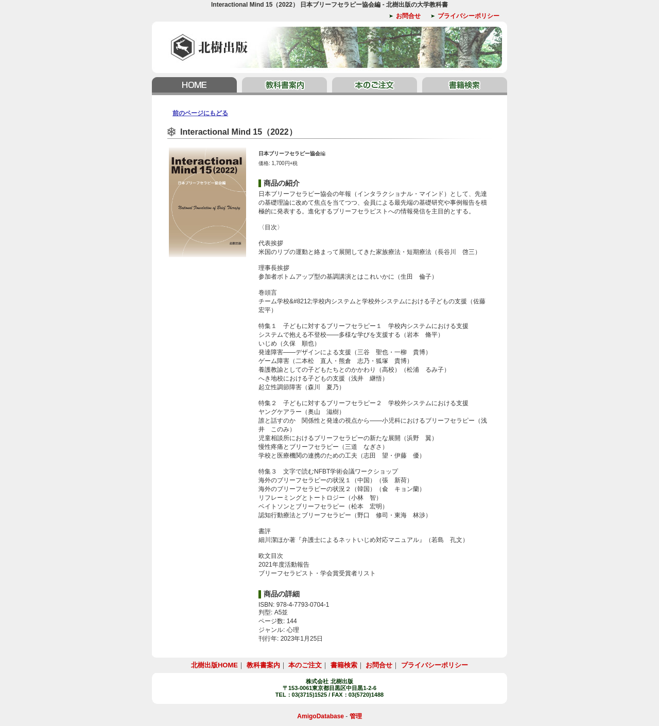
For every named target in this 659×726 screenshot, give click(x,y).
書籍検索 (463, 86)
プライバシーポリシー (468, 16)
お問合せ (408, 16)
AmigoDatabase (320, 716)
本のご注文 (375, 86)
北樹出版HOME (195, 86)
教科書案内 (284, 86)
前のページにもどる (200, 113)
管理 (356, 716)
